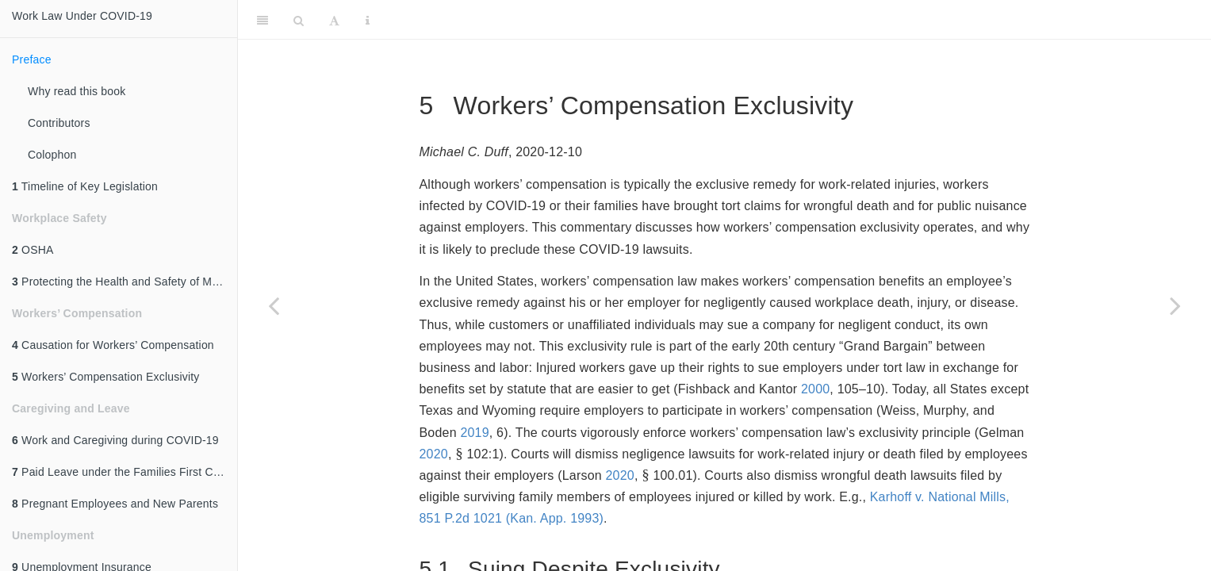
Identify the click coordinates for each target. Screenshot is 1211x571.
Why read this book (76, 91)
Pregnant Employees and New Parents (115, 503)
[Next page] (1175, 305)
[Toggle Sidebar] (262, 20)
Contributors (59, 123)
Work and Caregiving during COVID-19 (115, 440)
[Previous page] (273, 305)
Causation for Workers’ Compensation (113, 345)
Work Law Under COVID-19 (82, 16)
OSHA (33, 249)
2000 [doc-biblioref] (815, 389)
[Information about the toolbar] (367, 20)
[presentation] (459, 454)
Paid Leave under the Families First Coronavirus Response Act (124, 472)
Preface (32, 59)
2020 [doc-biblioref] (434, 454)
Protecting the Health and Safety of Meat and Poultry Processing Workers (124, 281)
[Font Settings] (334, 20)
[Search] (298, 20)
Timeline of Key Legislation (85, 186)
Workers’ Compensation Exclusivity (106, 376)
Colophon (52, 154)
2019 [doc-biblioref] (474, 432)
